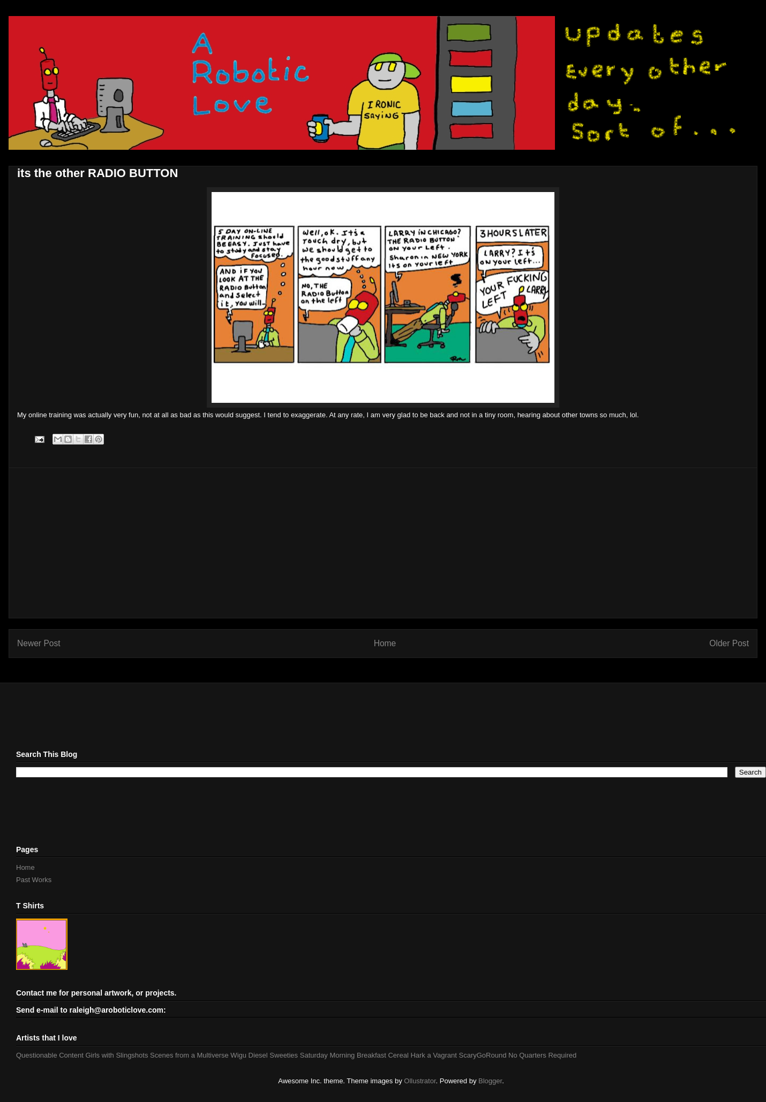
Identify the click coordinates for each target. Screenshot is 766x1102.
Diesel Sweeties (273, 1055)
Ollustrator (419, 1081)
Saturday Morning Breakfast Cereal (354, 1055)
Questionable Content (50, 1055)
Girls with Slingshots (116, 1055)
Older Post (729, 643)
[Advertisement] (383, 543)
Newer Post (39, 643)
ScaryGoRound (483, 1055)
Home (385, 643)
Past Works (33, 880)
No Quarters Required (542, 1055)
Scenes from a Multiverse (189, 1055)
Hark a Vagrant (433, 1055)
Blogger (490, 1081)
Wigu (238, 1055)
